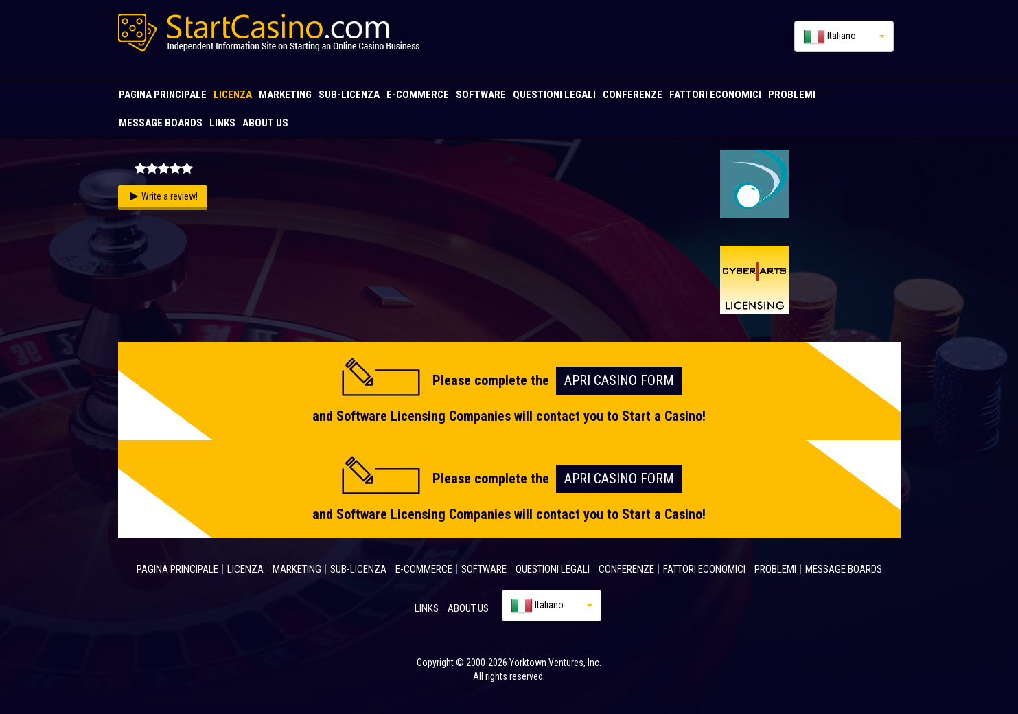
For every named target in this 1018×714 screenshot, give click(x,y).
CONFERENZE (632, 95)
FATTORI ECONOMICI (715, 95)
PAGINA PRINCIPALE (163, 95)
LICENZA (232, 95)
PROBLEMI (791, 95)
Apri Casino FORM (619, 380)
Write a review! (169, 196)
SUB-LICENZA (349, 95)
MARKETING (285, 95)
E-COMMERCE (417, 95)
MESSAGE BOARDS (161, 123)
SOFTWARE (481, 95)
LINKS (222, 123)
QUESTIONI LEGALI (554, 95)
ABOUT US (265, 123)
